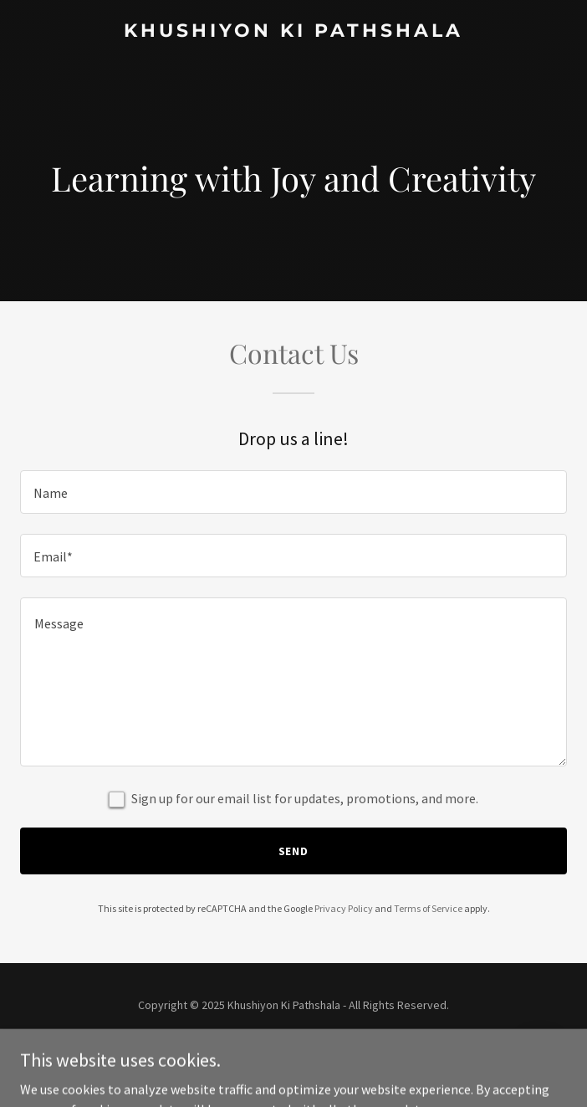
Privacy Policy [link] (343, 908)
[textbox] (293, 492)
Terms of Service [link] (428, 908)
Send (293, 850)
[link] (293, 31)
